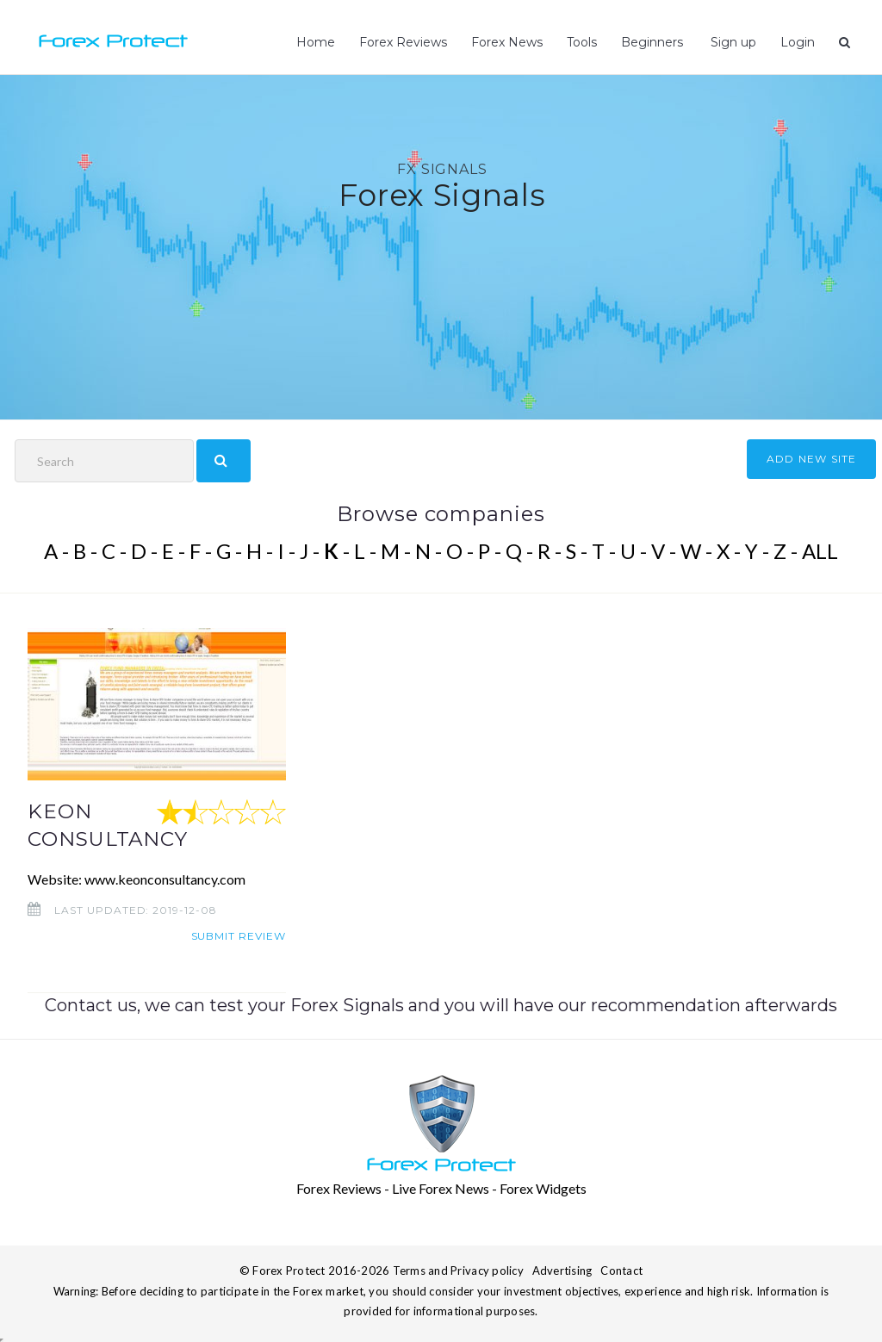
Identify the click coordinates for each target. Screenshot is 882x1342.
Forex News (507, 42)
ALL (820, 550)
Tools (582, 42)
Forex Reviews (403, 42)
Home (315, 42)
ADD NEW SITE (811, 458)
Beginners (652, 42)
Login (797, 42)
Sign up (731, 42)
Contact (621, 1270)
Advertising (562, 1270)
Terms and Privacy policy (458, 1270)
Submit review (238, 935)
